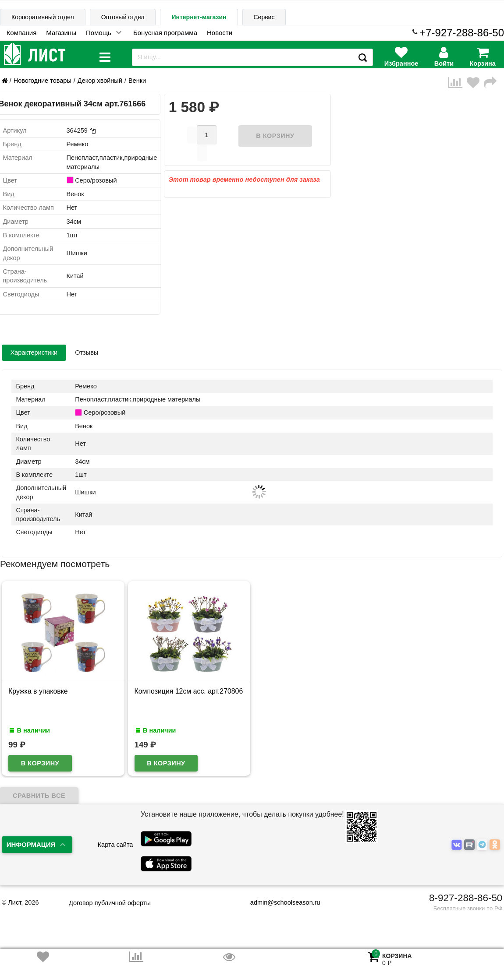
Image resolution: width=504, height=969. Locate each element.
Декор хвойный (100, 80)
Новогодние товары (42, 80)
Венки (137, 80)
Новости (219, 32)
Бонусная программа (165, 32)
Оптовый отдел (123, 17)
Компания (22, 32)
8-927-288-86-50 (465, 897)
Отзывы (86, 352)
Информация (31, 844)
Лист (14, 902)
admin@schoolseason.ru (279, 902)
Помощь (98, 32)
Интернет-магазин (198, 17)
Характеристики (34, 352)
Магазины (61, 32)
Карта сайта (115, 844)
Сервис (264, 17)
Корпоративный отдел (42, 17)
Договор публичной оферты (110, 902)
